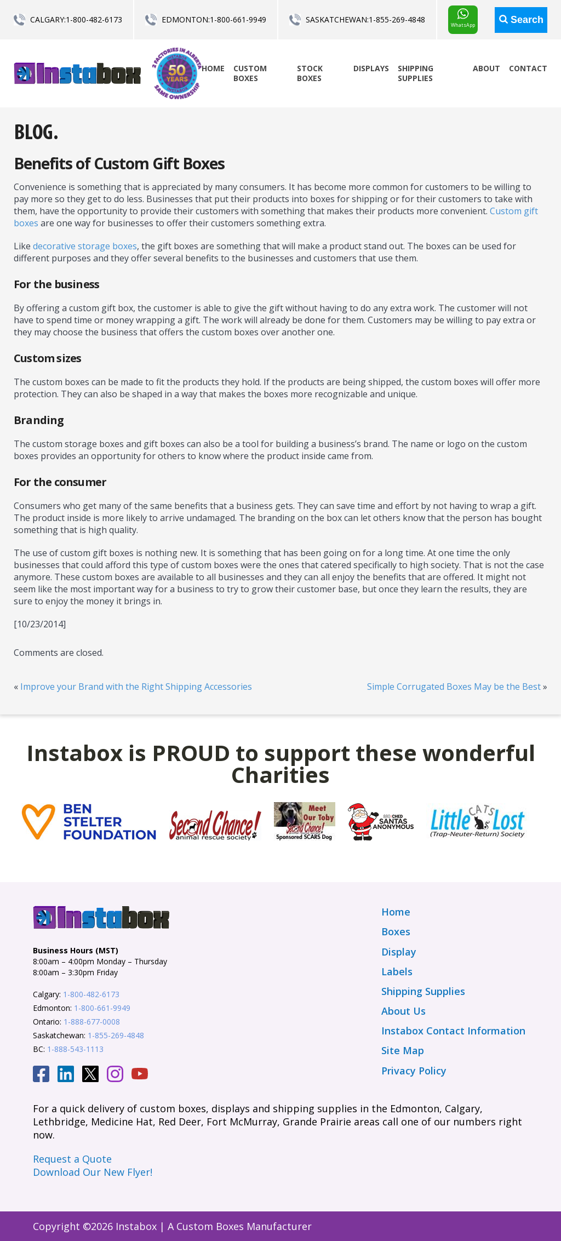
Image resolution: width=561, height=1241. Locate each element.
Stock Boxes (310, 73)
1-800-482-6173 (94, 19)
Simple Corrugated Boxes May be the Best (454, 686)
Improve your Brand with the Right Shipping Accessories (136, 686)
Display (398, 951)
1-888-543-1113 (75, 1049)
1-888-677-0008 (92, 1021)
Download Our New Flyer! (92, 1172)
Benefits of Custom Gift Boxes (119, 163)
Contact (528, 68)
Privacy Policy (413, 1070)
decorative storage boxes (85, 246)
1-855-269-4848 (397, 19)
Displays (371, 68)
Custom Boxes (250, 73)
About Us (403, 1010)
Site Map (402, 1050)
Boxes (395, 931)
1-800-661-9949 (238, 19)
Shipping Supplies (415, 73)
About (486, 68)
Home (213, 68)
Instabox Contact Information (453, 1030)
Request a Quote (72, 1158)
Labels (397, 971)
